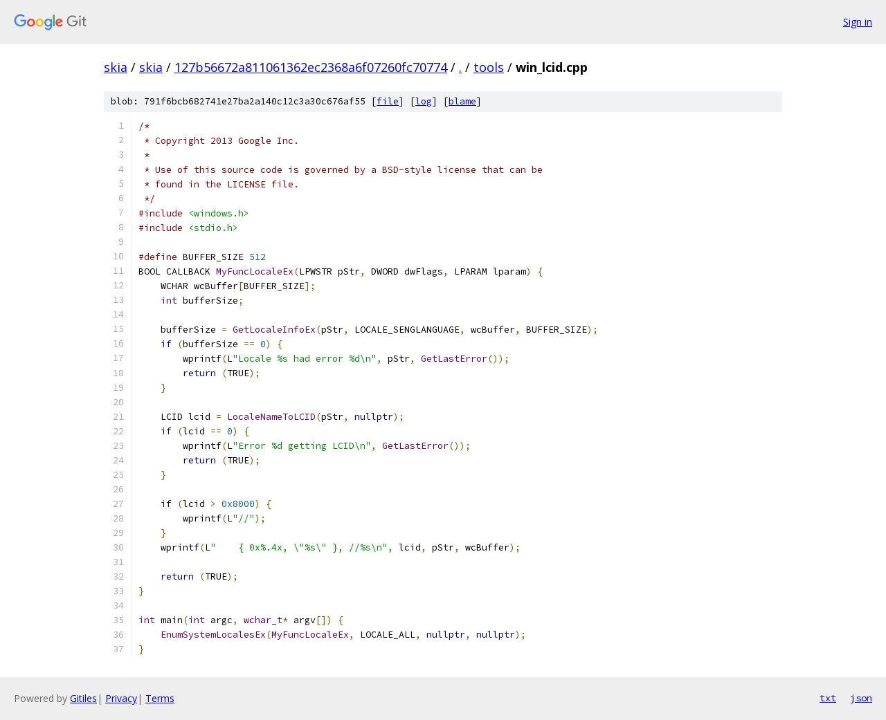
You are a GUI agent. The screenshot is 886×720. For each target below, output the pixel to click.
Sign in (857, 21)
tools (488, 67)
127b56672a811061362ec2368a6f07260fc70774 (310, 67)
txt (828, 698)
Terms (159, 698)
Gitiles (83, 698)
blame (462, 101)
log (423, 101)
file (388, 101)
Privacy (121, 698)
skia (115, 67)
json (861, 698)
